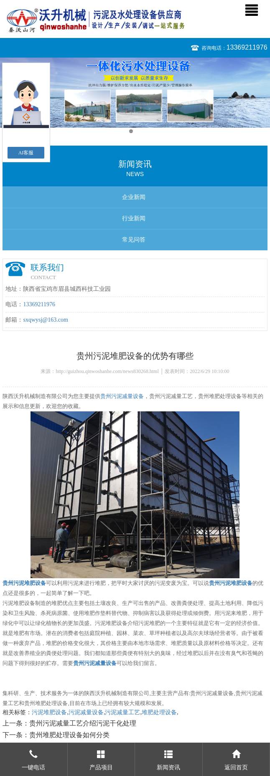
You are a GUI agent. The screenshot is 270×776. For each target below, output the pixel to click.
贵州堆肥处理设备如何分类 (69, 734)
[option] (135, 93)
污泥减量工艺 (122, 712)
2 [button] (139, 131)
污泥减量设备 (86, 712)
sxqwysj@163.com (45, 320)
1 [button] (131, 131)
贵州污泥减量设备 (122, 396)
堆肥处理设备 (159, 712)
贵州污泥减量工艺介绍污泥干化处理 (82, 723)
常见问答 (133, 240)
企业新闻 (133, 197)
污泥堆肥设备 (49, 712)
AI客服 (26, 153)
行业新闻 (133, 218)
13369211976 (247, 47)
